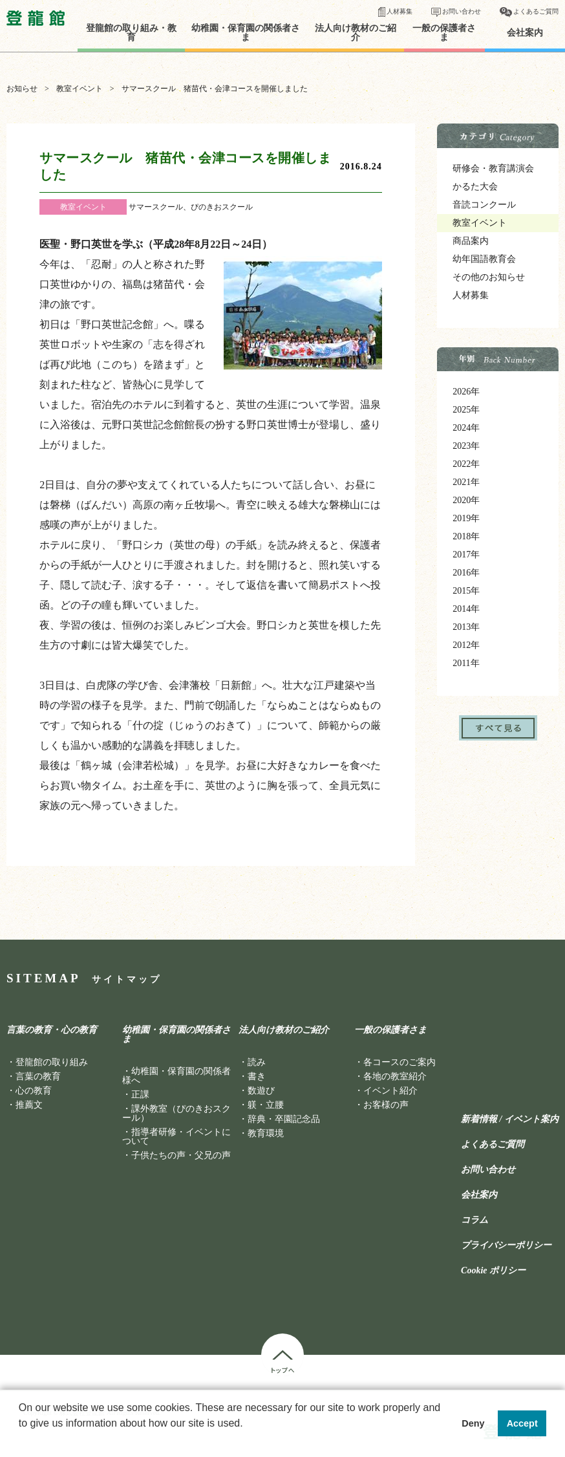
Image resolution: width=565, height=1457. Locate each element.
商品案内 (471, 241)
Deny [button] (473, 1423)
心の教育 (34, 1090)
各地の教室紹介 (395, 1076)
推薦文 (29, 1105)
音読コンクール (484, 205)
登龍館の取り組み (52, 1062)
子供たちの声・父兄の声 (181, 1155)
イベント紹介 (390, 1090)
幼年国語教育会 (484, 259)
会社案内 (525, 33)
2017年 (466, 554)
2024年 (466, 428)
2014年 (466, 609)
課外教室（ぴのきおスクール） (176, 1113)
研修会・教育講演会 (493, 168)
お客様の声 (386, 1105)
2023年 (466, 446)
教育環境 (266, 1133)
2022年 (466, 464)
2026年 (466, 391)
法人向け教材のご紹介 (355, 33)
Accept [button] (522, 1423)
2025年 (466, 410)
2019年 (466, 518)
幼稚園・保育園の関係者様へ (176, 1075)
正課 (140, 1094)
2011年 (466, 663)
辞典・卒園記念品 (284, 1119)
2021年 (466, 482)
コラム (474, 1220)
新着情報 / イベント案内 (510, 1119)
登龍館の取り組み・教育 (131, 33)
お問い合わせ (461, 11)
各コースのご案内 (399, 1062)
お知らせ (21, 88)
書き (257, 1076)
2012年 (466, 645)
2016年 (466, 572)
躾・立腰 (266, 1105)
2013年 (466, 627)
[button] (21, 1440)
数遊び (261, 1090)
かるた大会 (475, 186)
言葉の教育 (38, 1076)
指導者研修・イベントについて (176, 1136)
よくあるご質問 (536, 11)
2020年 (466, 500)
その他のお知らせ (489, 277)
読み (257, 1062)
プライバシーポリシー (506, 1245)
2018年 (466, 536)
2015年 (466, 591)
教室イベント (79, 88)
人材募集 (399, 11)
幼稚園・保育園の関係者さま (245, 33)
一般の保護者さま (444, 33)
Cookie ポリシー (493, 1270)
